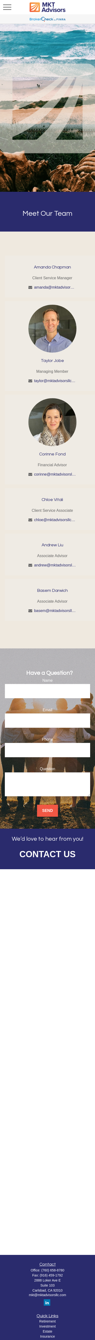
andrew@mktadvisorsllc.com (55, 565)
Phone (47, 739)
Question (47, 769)
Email (47, 710)
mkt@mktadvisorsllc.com (47, 1295)
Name (47, 680)
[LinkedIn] (47, 1302)
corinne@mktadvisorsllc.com (55, 474)
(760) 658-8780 (52, 1270)
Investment (47, 1326)
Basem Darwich (52, 590)
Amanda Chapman (52, 267)
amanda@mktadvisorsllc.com (55, 287)
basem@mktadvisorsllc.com (55, 611)
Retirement (47, 1321)
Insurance (47, 1336)
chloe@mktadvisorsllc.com (55, 520)
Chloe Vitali (52, 499)
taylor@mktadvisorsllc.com (55, 381)
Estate (47, 1331)
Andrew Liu (52, 545)
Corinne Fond (52, 454)
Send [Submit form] (47, 811)
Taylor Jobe (52, 360)
